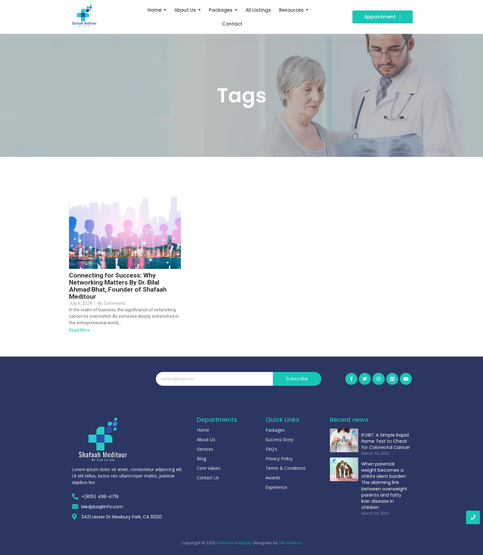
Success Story (279, 439)
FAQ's (271, 449)
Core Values (209, 468)
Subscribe (297, 379)
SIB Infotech (290, 542)
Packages (275, 430)
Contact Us (208, 478)
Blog (201, 458)
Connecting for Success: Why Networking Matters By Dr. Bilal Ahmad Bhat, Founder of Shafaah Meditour (118, 286)
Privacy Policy (279, 458)
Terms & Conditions (286, 468)
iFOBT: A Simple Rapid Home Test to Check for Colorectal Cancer (384, 437)
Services (205, 449)
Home (203, 430)
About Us (206, 439)
